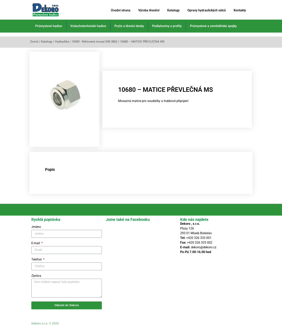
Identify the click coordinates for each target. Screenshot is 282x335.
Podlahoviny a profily (167, 26)
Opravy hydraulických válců (206, 10)
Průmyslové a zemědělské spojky (213, 26)
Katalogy (173, 10)
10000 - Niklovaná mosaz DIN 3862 (94, 41)
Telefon (36, 264)
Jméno (36, 231)
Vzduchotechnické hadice (88, 26)
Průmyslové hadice (48, 26)
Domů (34, 41)
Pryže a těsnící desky (129, 26)
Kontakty (240, 10)
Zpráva (36, 280)
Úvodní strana (120, 10)
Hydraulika (62, 41)
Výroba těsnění (148, 10)
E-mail (36, 247)
